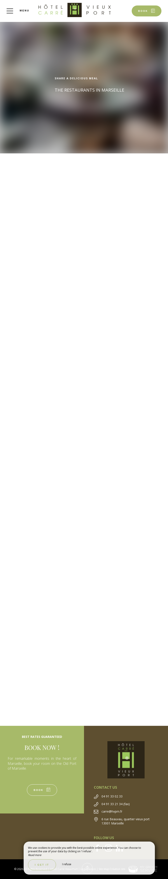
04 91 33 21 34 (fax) (116, 804)
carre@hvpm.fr (112, 811)
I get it (42, 864)
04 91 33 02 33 (112, 796)
